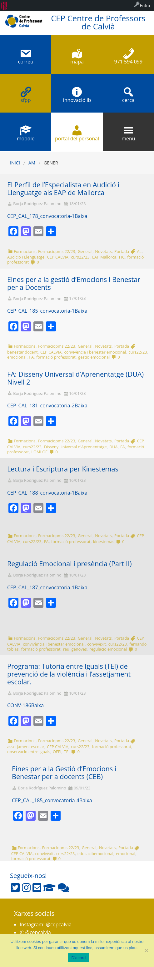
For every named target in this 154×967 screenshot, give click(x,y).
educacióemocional (95, 853)
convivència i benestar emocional (95, 352)
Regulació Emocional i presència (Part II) (69, 563)
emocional (17, 357)
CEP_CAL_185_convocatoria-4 (45, 800)
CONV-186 (19, 705)
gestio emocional (94, 357)
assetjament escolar (25, 746)
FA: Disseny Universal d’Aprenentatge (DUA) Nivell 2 (75, 378)
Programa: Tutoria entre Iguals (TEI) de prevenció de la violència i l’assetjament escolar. (69, 674)
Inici (15, 163)
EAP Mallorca (104, 257)
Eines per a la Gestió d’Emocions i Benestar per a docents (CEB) (64, 772)
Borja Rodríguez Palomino (37, 204)
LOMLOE (39, 452)
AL (139, 251)
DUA (113, 447)
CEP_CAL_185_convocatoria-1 (41, 310)
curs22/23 (80, 257)
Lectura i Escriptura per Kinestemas (62, 468)
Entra (145, 5)
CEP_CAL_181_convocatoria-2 (41, 405)
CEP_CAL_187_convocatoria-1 (41, 587)
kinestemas (103, 541)
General (85, 251)
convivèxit (96, 644)
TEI (67, 751)
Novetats (103, 251)
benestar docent (22, 352)
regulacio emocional (108, 649)
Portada (121, 251)
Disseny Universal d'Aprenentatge (75, 447)
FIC (122, 257)
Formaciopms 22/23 (56, 251)
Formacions (25, 251)
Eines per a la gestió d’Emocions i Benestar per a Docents (73, 283)
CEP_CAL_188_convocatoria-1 (41, 492)
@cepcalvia (59, 924)
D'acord (78, 957)
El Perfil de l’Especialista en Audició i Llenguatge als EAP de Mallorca (63, 188)
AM (31, 163)
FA (31, 357)
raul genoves (75, 649)
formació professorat (56, 357)
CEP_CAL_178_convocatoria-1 (41, 216)
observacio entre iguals (28, 751)
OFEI (57, 751)
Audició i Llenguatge (25, 257)
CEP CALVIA (57, 257)
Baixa (81, 216)
